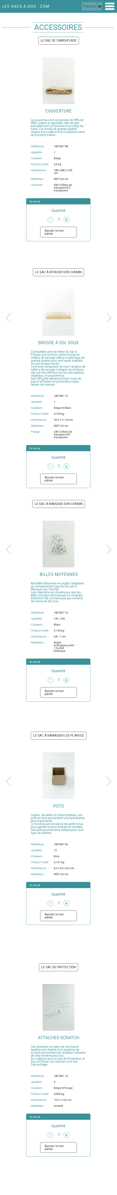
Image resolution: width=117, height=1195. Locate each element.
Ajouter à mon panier (54, 232)
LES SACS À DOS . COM (26, 6)
